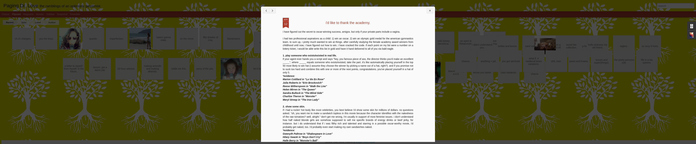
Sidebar (50, 14)
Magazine (28, 14)
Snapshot (62, 14)
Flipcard (16, 14)
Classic (6, 14)
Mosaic (40, 14)
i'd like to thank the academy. (348, 23)
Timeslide (75, 14)
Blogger (359, 142)
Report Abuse (369, 142)
